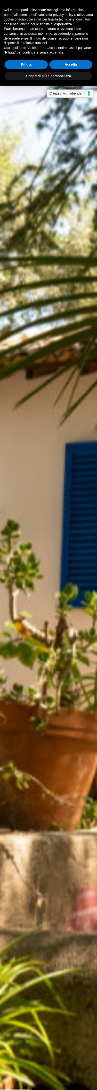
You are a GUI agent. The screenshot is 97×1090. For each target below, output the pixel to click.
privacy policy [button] (63, 15)
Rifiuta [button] (26, 64)
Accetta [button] (71, 64)
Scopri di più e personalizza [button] (48, 76)
